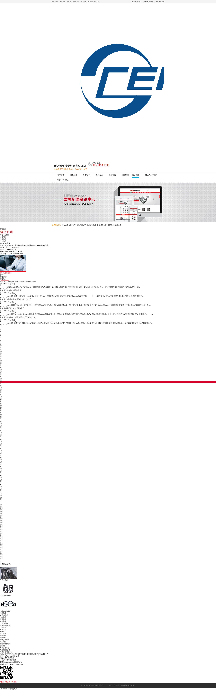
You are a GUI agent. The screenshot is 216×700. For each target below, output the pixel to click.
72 (1, 457)
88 (1, 486)
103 (1, 513)
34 (1, 389)
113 (1, 531)
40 (1, 400)
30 (1, 382)
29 (1, 380)
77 (1, 466)
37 (1, 394)
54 (1, 425)
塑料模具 (118, 225)
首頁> (3, 275)
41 (1, 402)
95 (1, 499)
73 (1, 459)
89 (1, 488)
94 (1, 497)
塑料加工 (72, 225)
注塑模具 (100, 225)
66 (1, 447)
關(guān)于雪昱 (136, 1)
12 (1, 349)
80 (1, 472)
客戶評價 (3, 633)
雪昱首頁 (61, 175)
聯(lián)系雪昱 (63, 180)
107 (1, 520)
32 (1, 385)
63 (1, 441)
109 (1, 524)
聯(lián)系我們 (160, 1)
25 (1, 373)
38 (1, 396)
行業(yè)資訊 (4, 235)
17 (1, 358)
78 (1, 468)
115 (1, 535)
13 (1, 351)
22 (1, 367)
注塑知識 (125, 175)
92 (1, 493)
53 (1, 423)
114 (1, 533)
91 (1, 492)
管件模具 (3, 621)
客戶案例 (99, 175)
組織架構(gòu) (5, 650)
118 (1, 540)
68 (1, 450)
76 (1, 465)
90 (1, 490)
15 (1, 355)
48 (1, 414)
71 (1, 456)
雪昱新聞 (4, 279)
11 (0, 348)
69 (1, 452)
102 (1, 511)
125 (1, 553)
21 (1, 366)
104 (1, 515)
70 (1, 454)
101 (1, 510)
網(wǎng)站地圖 (148, 1)
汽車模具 (3, 617)
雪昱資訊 (135, 175)
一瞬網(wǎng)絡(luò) (127, 685)
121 (1, 546)
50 (1, 418)
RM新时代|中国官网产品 (8, 689)
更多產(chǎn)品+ (5, 625)
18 (1, 360)
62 (1, 439)
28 (1, 378)
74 (1, 461)
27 (1, 376)
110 (1, 526)
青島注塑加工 (81, 225)
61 (1, 438)
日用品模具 (4, 623)
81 (1, 474)
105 (1, 517)
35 (1, 391)
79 (1, 470)
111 (1, 528)
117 (1, 538)
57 (1, 430)
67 (1, 448)
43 (1, 405)
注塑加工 (86, 175)
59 (1, 434)
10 (1, 346)
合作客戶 (3, 631)
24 (1, 371)
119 (1, 542)
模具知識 (112, 175)
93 (1, 495)
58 (1, 432)
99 (1, 506)
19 (1, 362)
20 (1, 364)
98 (1, 504)
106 (1, 519)
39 (1, 398)
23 (1, 369)
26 (1, 375)
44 (1, 407)
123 (1, 549)
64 (1, 443)
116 (1, 537)
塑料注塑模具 (109, 225)
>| (0, 562)
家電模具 (3, 619)
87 (1, 484)
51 (1, 420)
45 (1, 409)
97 (1, 502)
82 (1, 475)
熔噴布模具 (4, 615)
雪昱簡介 (3, 646)
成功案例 (3, 629)
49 (1, 416)
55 (1, 427)
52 (1, 421)
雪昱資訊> (4, 277)
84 (1, 479)
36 (1, 393)
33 (1, 387)
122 (1, 547)
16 (1, 357)
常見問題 (3, 237)
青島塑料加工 (91, 225)
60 (1, 436)
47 (1, 412)
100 (1, 508)
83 (1, 477)
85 (1, 481)
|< (0, 326)
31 (1, 384)
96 (1, 501)
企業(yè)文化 (4, 648)
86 (1, 483)
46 (1, 411)
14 (1, 353)
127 (1, 557)
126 (1, 555)
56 (1, 429)
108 (1, 522)
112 (1, 529)
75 (1, 463)
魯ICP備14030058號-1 (88, 685)
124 (1, 551)
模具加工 (73, 175)
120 (1, 544)
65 (1, 445)
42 (1, 403)
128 (1, 558)
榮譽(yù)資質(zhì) (6, 652)
